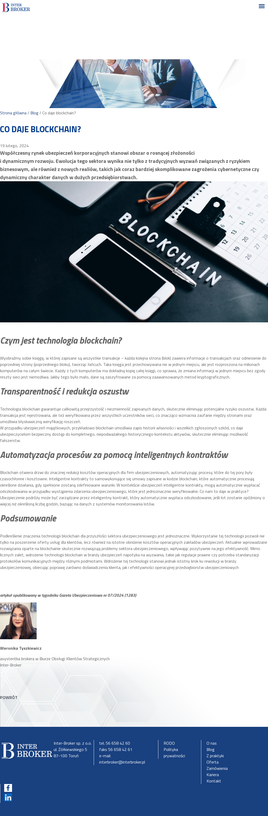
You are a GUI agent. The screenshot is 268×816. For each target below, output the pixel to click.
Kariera (212, 774)
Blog (34, 113)
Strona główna (13, 113)
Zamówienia (217, 768)
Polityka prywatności (174, 752)
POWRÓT (9, 697)
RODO (169, 743)
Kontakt (213, 781)
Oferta (212, 762)
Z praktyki (215, 756)
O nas (211, 743)
